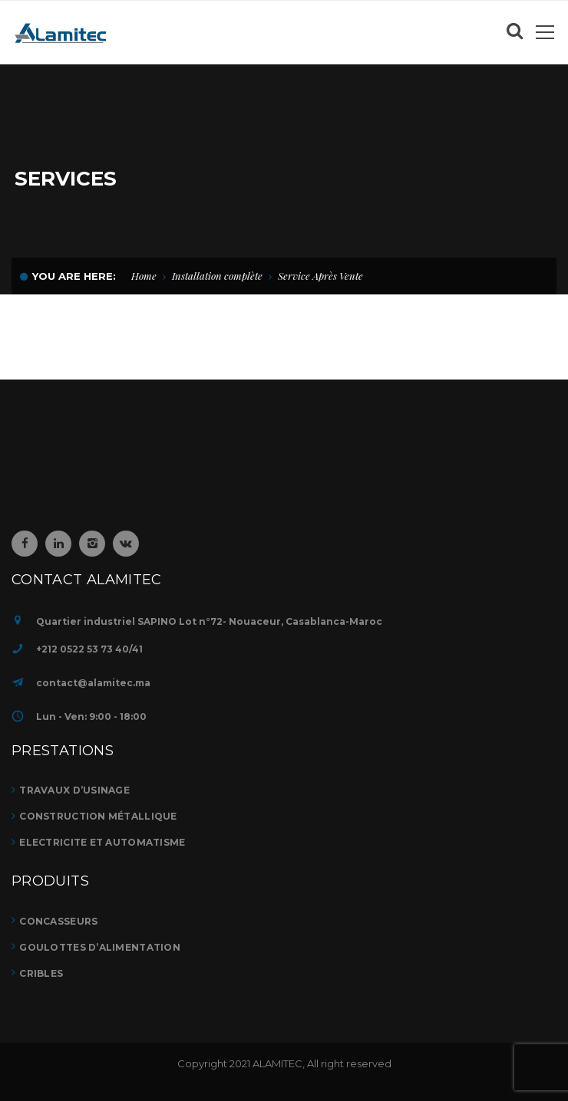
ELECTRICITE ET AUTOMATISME (102, 842)
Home (144, 275)
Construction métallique (98, 816)
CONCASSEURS (58, 921)
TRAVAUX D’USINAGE (74, 790)
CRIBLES (41, 973)
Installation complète (217, 275)
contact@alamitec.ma (93, 683)
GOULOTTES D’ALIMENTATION (99, 947)
